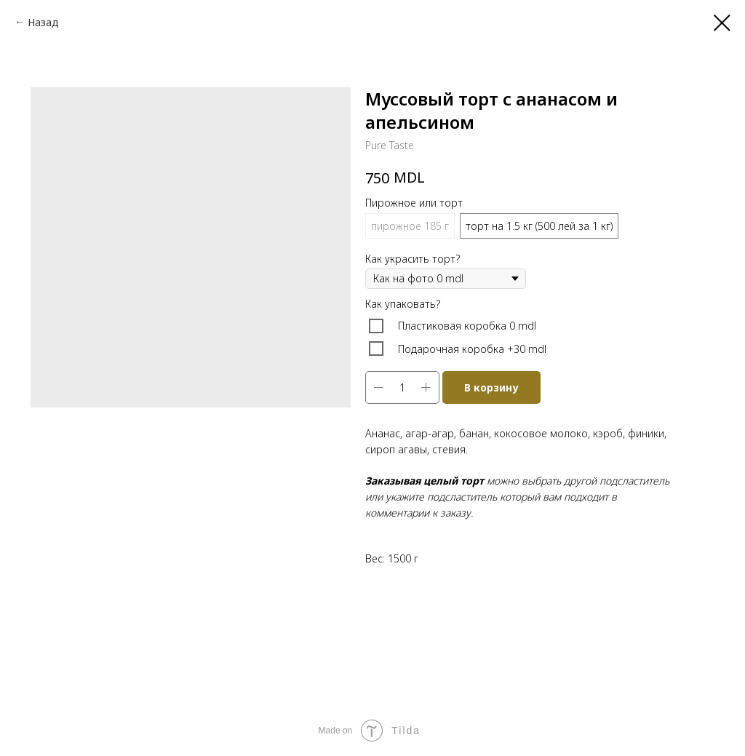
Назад (43, 22)
